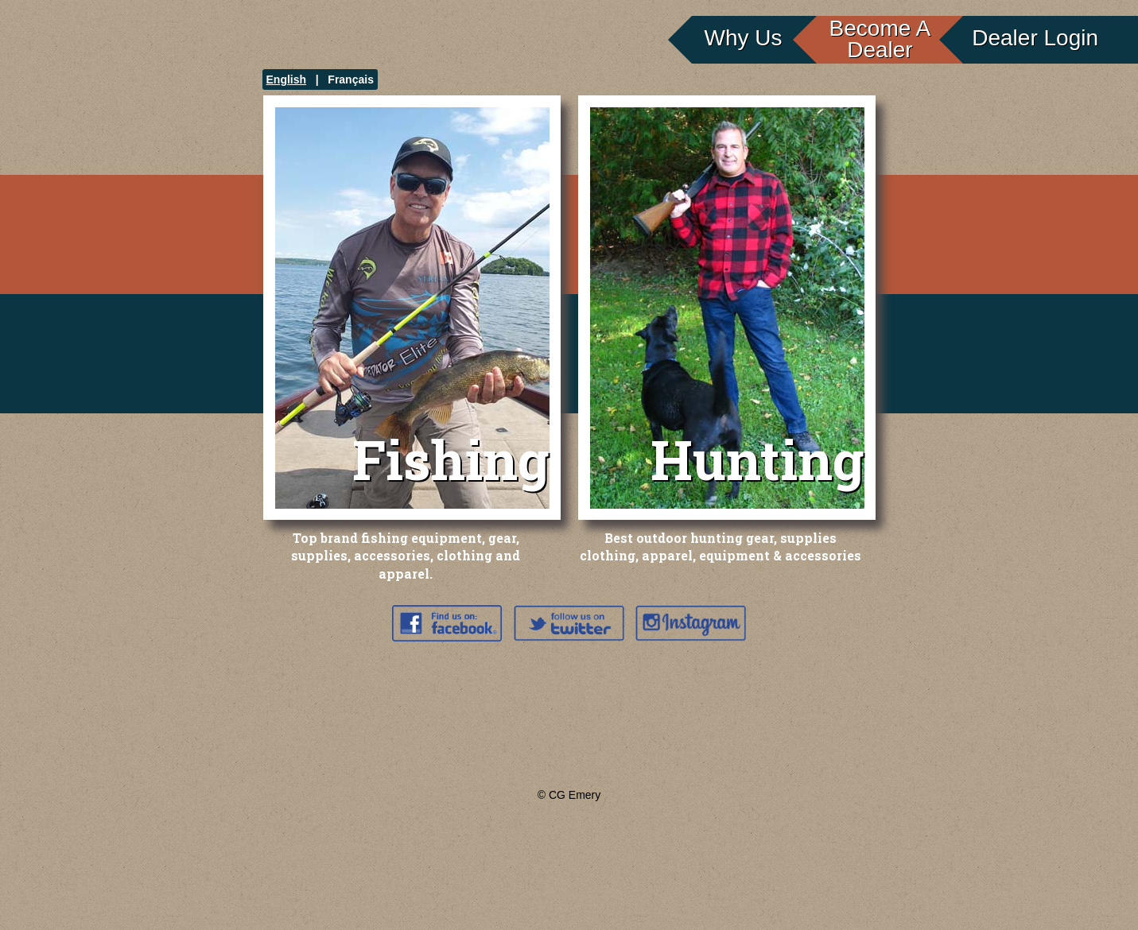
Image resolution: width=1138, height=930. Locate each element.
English (286, 79)
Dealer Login (1035, 37)
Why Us (744, 37)
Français (351, 79)
